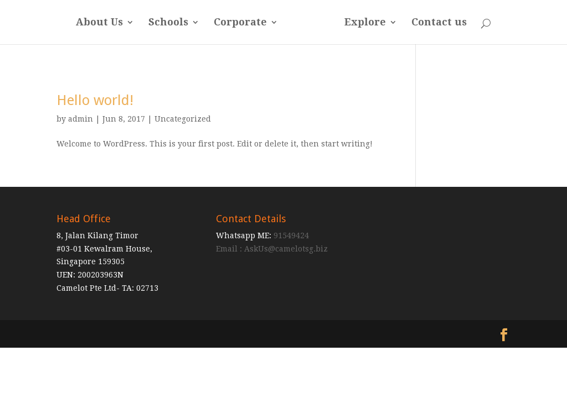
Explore (365, 23)
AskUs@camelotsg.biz (286, 248)
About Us (99, 23)
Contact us (439, 23)
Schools (168, 23)
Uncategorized (182, 118)
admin (80, 118)
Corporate (240, 23)
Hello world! (94, 100)
